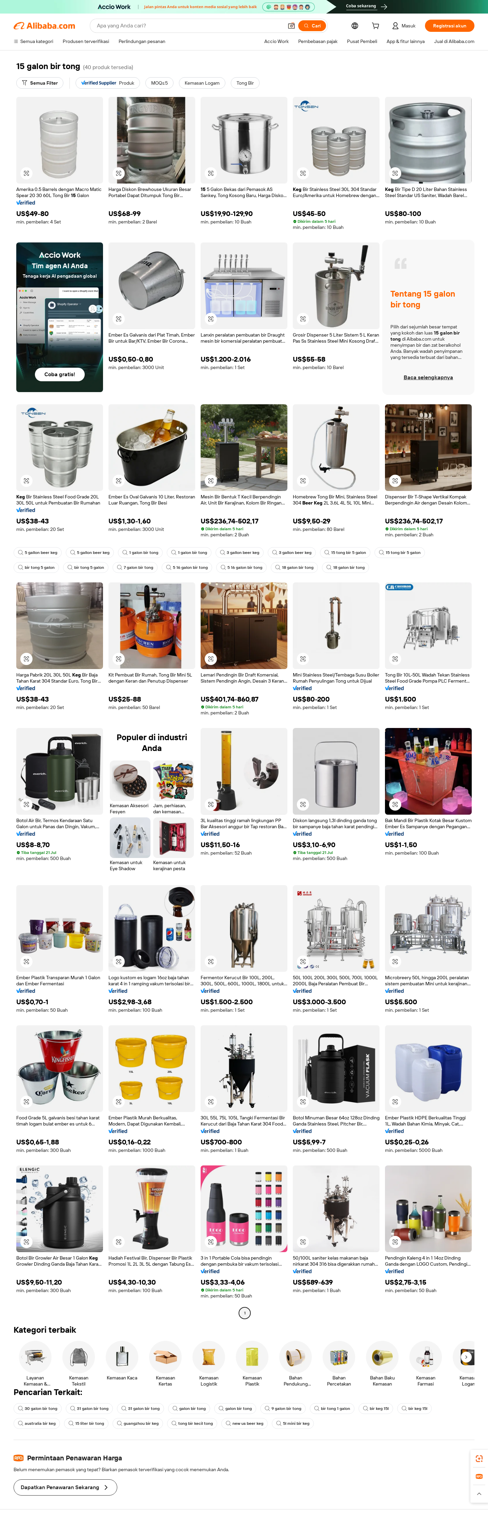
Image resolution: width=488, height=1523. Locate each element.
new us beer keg (244, 1423)
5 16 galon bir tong (187, 567)
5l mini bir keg (292, 1423)
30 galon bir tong (37, 1408)
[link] (479, 1458)
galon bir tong (189, 1408)
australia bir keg (37, 1423)
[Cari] (312, 25)
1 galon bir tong (140, 552)
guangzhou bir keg (138, 1423)
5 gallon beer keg (37, 552)
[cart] (377, 26)
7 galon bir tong (135, 567)
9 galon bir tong (283, 1408)
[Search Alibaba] (189, 25)
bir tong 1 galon (332, 1408)
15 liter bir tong (86, 1423)
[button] (291, 26)
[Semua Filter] (39, 83)
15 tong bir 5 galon (345, 552)
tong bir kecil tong (192, 1423)
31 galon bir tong (89, 1408)
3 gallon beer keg (239, 552)
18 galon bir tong (294, 567)
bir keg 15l (376, 1408)
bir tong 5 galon (36, 567)
